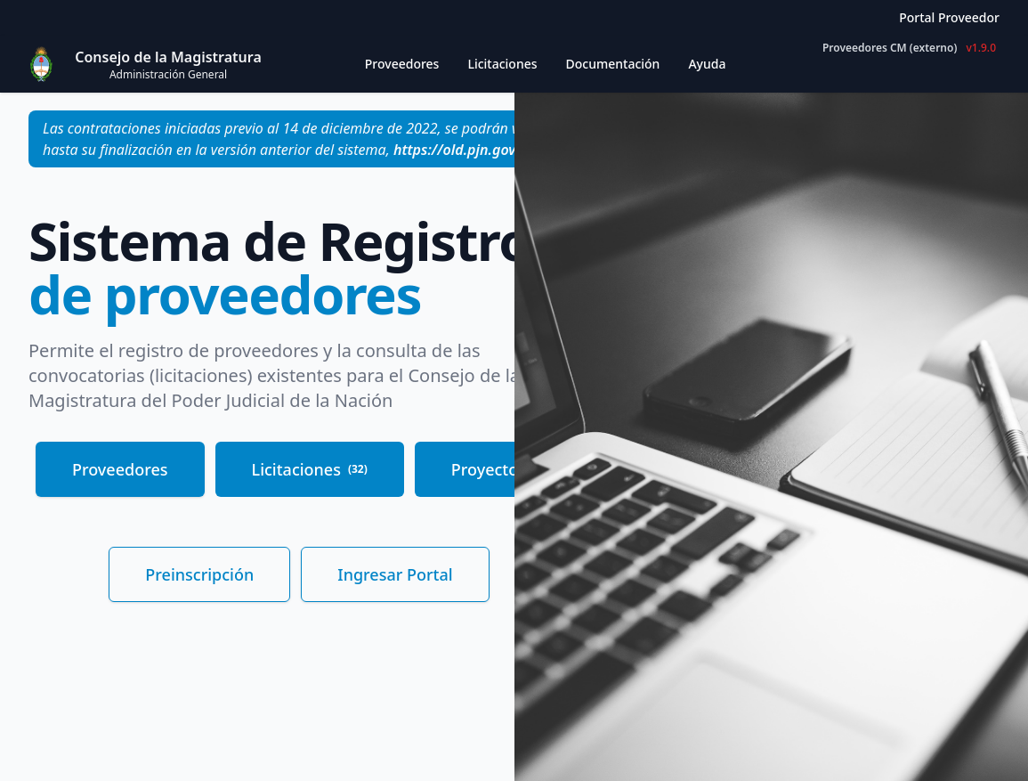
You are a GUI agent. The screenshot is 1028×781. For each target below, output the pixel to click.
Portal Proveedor (949, 17)
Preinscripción (199, 574)
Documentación (613, 63)
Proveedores (120, 469)
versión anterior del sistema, (372, 149)
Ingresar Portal (394, 574)
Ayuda (706, 63)
